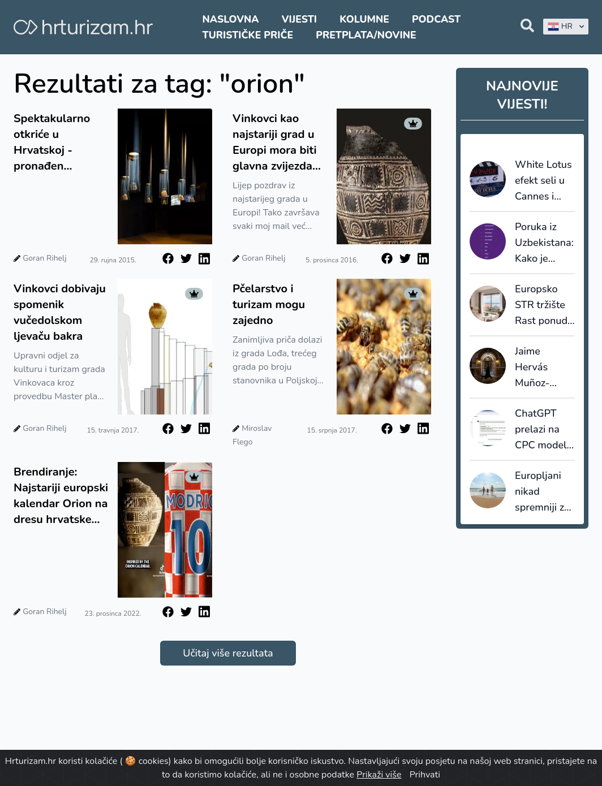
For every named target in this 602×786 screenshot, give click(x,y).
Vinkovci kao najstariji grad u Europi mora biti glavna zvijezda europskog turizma (275, 142)
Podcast (436, 19)
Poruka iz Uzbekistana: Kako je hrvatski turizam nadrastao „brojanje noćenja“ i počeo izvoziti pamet (544, 243)
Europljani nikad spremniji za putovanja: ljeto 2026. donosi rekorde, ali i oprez (543, 492)
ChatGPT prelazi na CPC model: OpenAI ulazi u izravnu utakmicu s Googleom (544, 430)
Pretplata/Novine (366, 35)
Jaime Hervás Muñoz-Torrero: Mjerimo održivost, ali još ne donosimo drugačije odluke (544, 367)
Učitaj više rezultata (228, 653)
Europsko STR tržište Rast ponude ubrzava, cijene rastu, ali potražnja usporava (544, 305)
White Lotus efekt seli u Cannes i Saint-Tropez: (543, 181)
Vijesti (299, 19)
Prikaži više (378, 774)
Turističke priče (248, 35)
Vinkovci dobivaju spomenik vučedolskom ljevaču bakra (60, 312)
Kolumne (364, 19)
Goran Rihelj (44, 258)
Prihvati (425, 774)
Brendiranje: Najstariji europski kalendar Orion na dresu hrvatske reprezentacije (61, 496)
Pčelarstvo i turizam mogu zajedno (269, 304)
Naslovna (231, 19)
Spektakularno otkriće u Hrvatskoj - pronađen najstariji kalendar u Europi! (61, 142)
